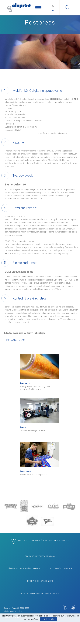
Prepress (39, 372)
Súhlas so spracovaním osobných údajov (40, 593)
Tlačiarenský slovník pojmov (40, 556)
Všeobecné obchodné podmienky (24, 569)
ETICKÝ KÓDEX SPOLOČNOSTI (40, 581)
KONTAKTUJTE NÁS (15, 340)
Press (39, 415)
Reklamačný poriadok (61, 569)
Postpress (39, 459)
